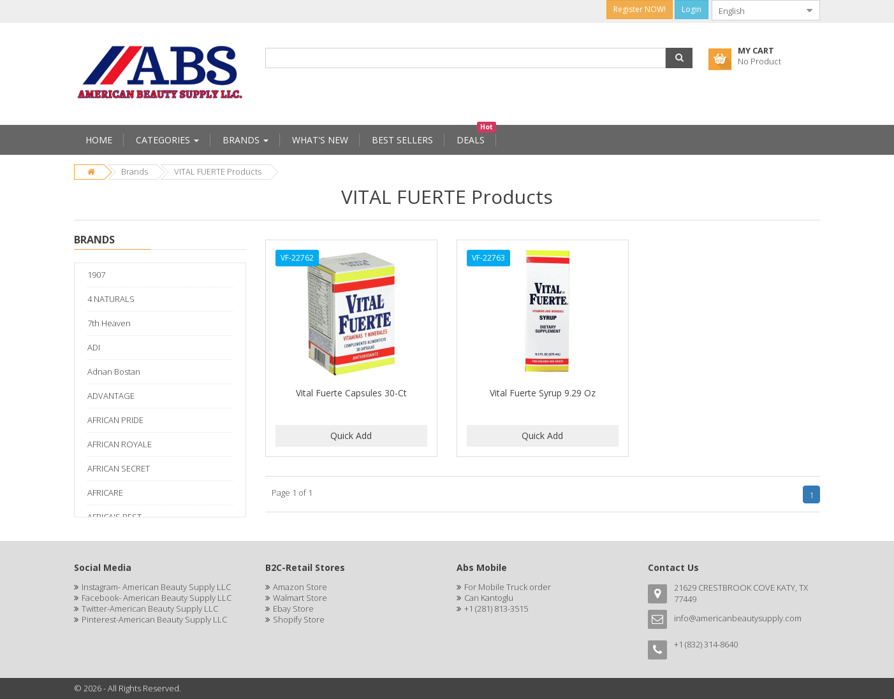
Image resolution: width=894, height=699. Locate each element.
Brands (134, 171)
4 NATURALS (111, 299)
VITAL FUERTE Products (217, 171)
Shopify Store (299, 619)
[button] (679, 58)
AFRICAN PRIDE (115, 420)
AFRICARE (105, 492)
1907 (96, 274)
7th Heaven (109, 323)
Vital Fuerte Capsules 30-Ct (351, 393)
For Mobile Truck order (507, 587)
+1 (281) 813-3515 (496, 608)
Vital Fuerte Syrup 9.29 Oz (543, 393)
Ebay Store (293, 608)
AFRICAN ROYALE (119, 444)
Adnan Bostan (113, 371)
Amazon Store (300, 587)
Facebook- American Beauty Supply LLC (156, 597)
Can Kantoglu (488, 597)
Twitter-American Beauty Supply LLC (150, 608)
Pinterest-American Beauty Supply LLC (154, 619)
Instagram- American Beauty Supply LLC (156, 587)
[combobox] (755, 10)
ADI (93, 347)
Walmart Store (300, 597)
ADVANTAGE (111, 395)
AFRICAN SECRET (118, 468)
